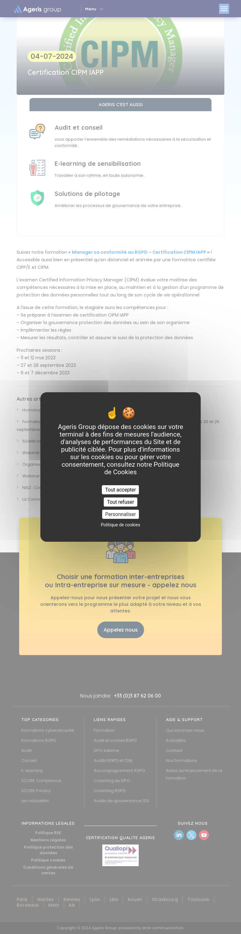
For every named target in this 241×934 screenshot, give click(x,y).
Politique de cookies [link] (120, 524)
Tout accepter (120, 489)
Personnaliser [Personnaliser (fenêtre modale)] (120, 514)
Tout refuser (120, 502)
